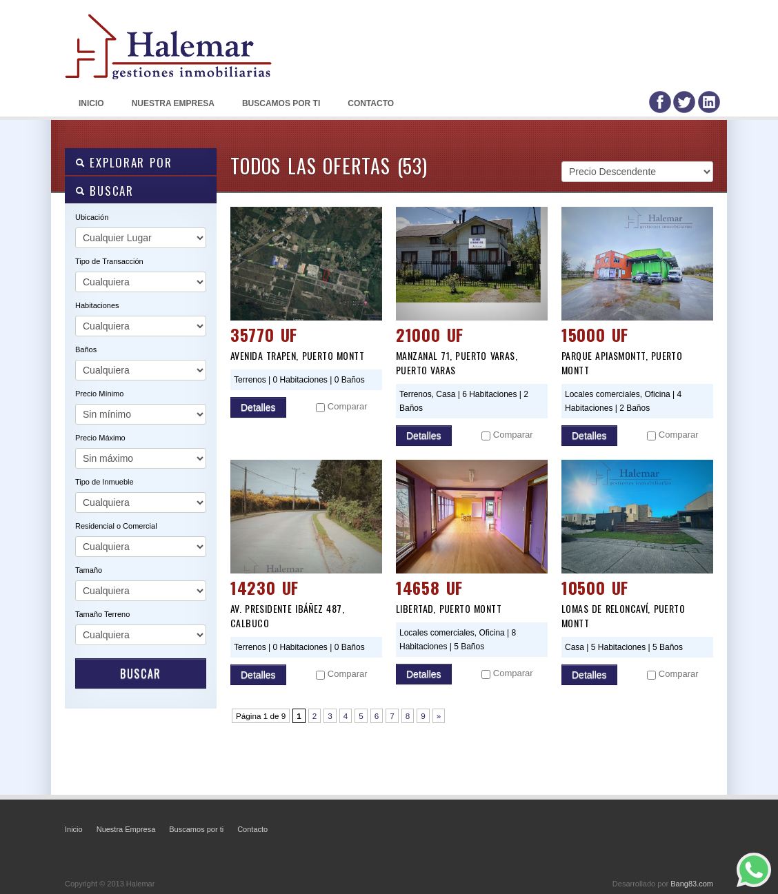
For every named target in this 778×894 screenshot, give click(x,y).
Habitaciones (97, 305)
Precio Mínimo (99, 393)
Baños (86, 349)
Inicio (91, 103)
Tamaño (88, 570)
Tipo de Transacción (109, 261)
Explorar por (123, 162)
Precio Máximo (100, 438)
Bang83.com (691, 884)
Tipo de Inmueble (104, 482)
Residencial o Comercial (116, 526)
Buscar (140, 673)
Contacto (371, 103)
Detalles (258, 407)
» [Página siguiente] (439, 715)
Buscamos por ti (281, 103)
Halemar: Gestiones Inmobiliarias (168, 69)
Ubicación (91, 217)
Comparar (348, 406)
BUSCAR (104, 190)
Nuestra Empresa (173, 103)
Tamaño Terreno (102, 614)
